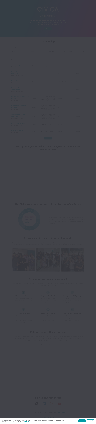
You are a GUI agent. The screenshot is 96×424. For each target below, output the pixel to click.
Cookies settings (73, 420)
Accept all (82, 420)
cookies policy (27, 421)
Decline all (90, 420)
